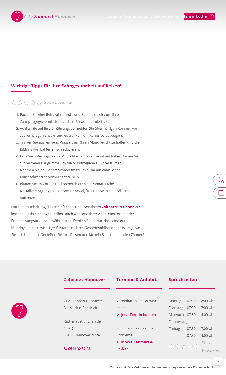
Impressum (180, 367)
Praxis (106, 16)
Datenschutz (204, 367)
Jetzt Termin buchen (138, 314)
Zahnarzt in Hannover (121, 207)
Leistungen (126, 16)
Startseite (87, 16)
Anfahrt (181, 16)
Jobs (144, 16)
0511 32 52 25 (79, 348)
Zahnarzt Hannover (151, 367)
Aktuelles (161, 16)
